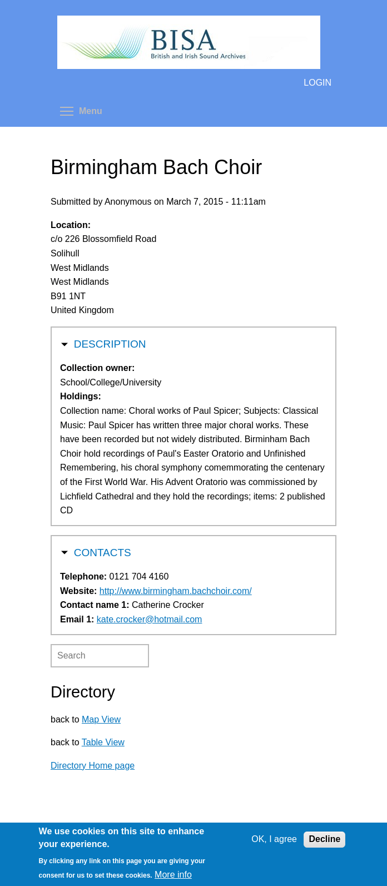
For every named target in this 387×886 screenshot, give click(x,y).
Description (110, 343)
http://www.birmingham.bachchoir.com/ (176, 591)
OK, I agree (274, 839)
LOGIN (317, 82)
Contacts (102, 551)
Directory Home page (93, 765)
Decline (324, 839)
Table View (103, 742)
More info (173, 874)
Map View (101, 719)
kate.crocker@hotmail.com (149, 619)
